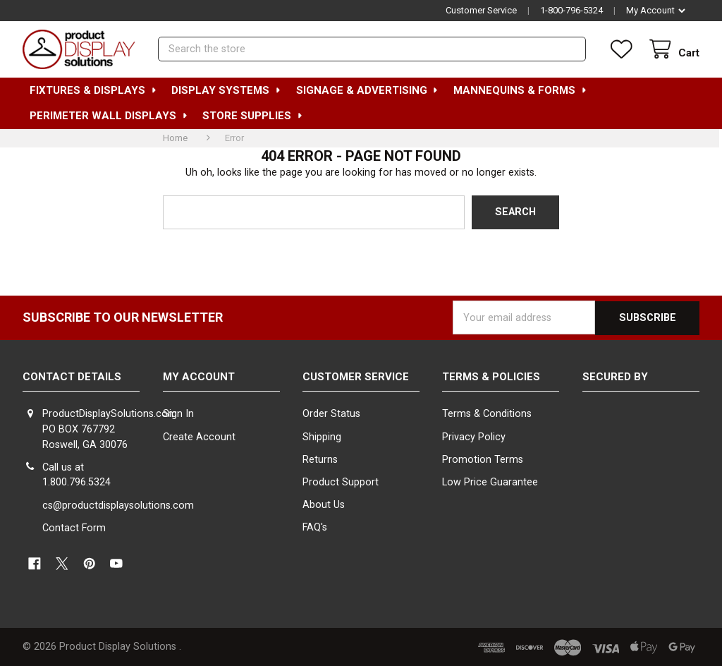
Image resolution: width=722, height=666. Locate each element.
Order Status (331, 414)
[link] (641, 432)
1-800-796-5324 (571, 10)
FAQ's (314, 527)
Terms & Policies (491, 376)
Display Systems (226, 90)
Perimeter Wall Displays (109, 115)
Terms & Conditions (487, 414)
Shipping (321, 436)
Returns (320, 459)
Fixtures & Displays (93, 90)
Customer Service (481, 10)
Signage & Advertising (367, 90)
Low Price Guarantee (490, 482)
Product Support (340, 482)
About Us (323, 504)
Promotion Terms (482, 459)
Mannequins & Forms (520, 90)
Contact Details (72, 376)
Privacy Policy (474, 436)
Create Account (199, 436)
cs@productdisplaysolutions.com (118, 505)
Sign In (178, 414)
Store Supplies (252, 115)
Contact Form (74, 527)
